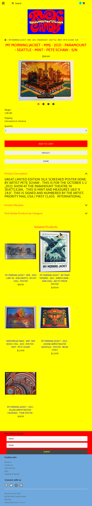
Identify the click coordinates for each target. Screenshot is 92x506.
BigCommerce (19, 502)
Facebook (6, 485)
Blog (6, 471)
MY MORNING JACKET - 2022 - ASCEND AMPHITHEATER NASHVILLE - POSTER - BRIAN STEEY (54, 345)
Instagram (16, 485)
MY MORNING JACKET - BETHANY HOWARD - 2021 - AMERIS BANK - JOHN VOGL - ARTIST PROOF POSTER (55, 279)
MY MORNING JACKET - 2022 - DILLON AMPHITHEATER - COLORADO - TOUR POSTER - (20, 410)
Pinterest (21, 485)
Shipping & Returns (12, 474)
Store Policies (10, 468)
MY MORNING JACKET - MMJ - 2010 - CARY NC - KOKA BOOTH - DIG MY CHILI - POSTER (20, 278)
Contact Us (9, 465)
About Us (8, 462)
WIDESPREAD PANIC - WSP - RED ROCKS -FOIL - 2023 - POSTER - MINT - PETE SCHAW (20, 344)
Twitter (11, 485)
